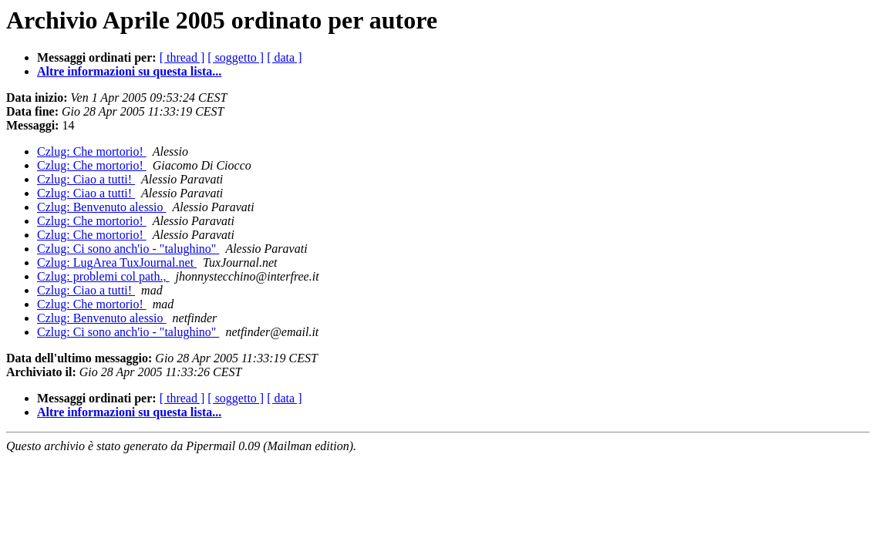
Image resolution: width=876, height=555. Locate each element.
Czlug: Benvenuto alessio (102, 207)
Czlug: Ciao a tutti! (86, 179)
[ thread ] (182, 57)
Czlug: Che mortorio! (92, 151)
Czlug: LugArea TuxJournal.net (117, 262)
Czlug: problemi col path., (103, 276)
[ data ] (284, 57)
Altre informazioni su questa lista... (129, 71)
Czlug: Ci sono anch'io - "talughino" (128, 248)
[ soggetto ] (235, 57)
